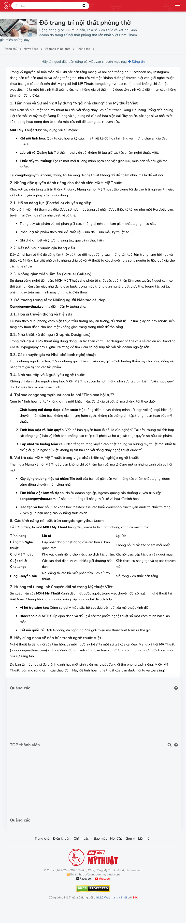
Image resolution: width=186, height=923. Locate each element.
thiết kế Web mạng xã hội (110, 897)
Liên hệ (143, 838)
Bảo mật (100, 838)
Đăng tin (136, 61)
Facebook (84, 879)
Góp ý (130, 838)
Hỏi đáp (116, 838)
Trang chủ (42, 838)
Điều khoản (61, 838)
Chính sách (82, 838)
